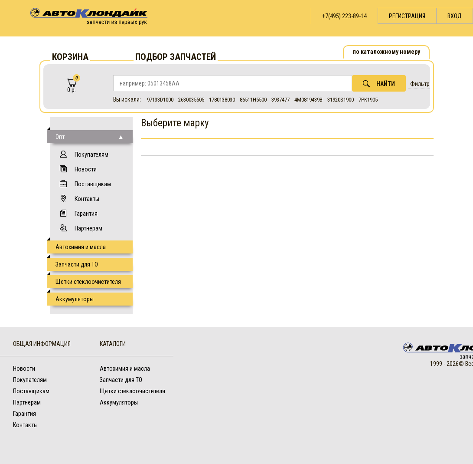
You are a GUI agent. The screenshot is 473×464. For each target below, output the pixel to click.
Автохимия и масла (80, 247)
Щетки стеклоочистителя (88, 281)
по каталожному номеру (386, 51)
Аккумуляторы (74, 299)
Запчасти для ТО (76, 264)
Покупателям (91, 154)
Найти (379, 83)
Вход (454, 16)
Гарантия (86, 213)
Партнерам (88, 228)
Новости (86, 169)
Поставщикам (93, 184)
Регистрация (407, 16)
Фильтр (420, 83)
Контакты (87, 198)
